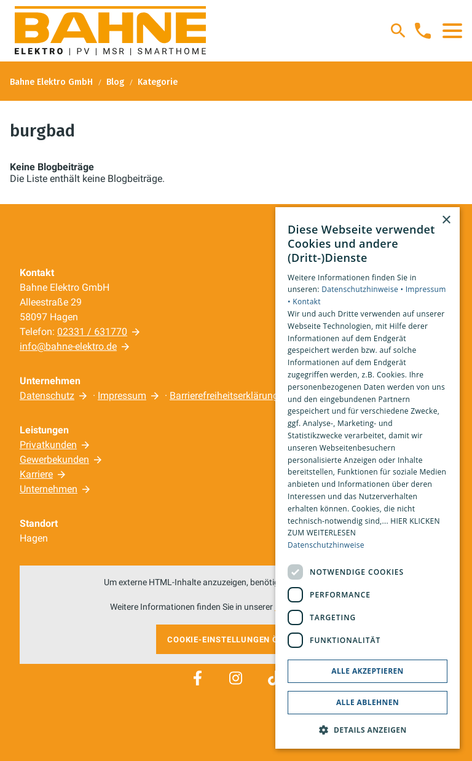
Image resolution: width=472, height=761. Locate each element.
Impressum (122, 395)
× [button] (445, 220)
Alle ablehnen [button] (367, 702)
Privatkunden (48, 445)
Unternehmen (48, 489)
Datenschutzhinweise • (363, 289)
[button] (452, 30)
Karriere (36, 474)
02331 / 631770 (92, 331)
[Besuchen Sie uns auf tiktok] (274, 678)
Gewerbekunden (54, 459)
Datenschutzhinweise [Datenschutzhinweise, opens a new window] (326, 545)
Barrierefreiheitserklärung (224, 395)
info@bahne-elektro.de (68, 346)
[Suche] (398, 31)
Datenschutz (47, 395)
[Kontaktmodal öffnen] (423, 31)
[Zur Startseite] (110, 30)
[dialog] (367, 478)
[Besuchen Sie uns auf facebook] (197, 678)
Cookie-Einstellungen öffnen (236, 639)
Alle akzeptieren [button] (367, 671)
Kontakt (307, 301)
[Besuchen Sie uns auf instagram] (236, 678)
